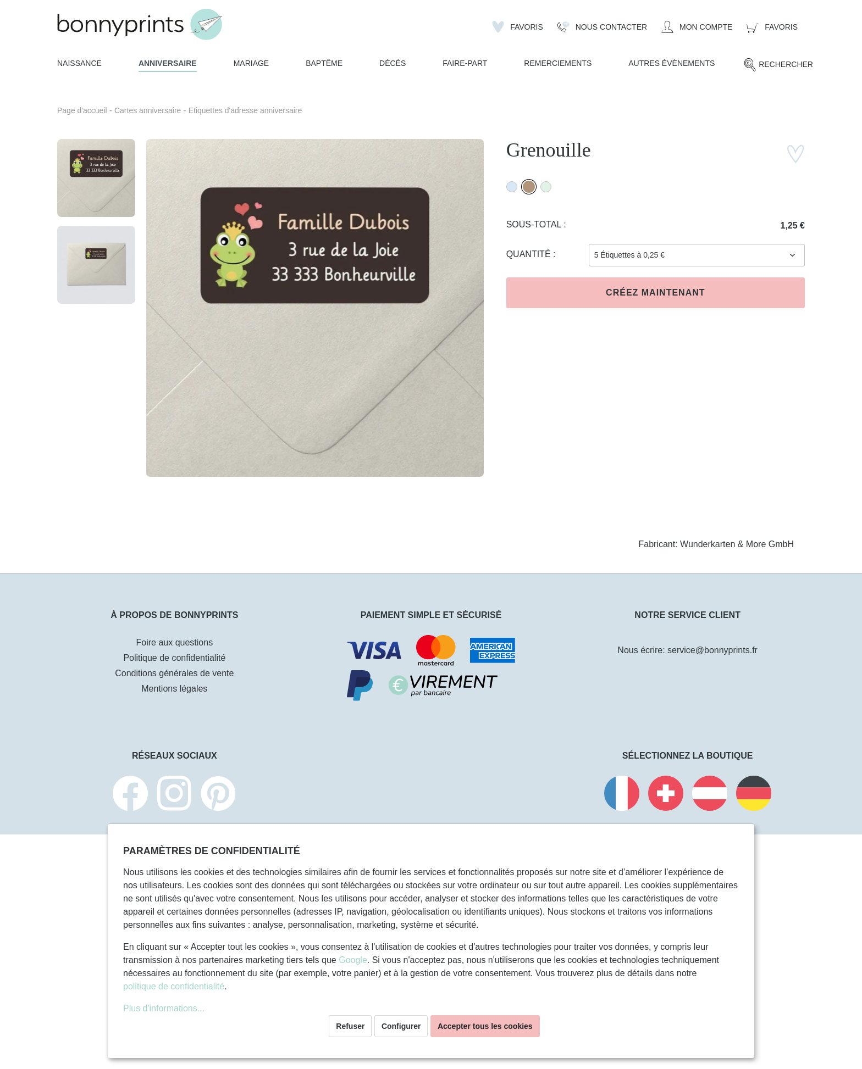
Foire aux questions (174, 642)
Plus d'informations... (164, 1008)
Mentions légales (174, 688)
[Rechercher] (778, 64)
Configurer (401, 1026)
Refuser (350, 1026)
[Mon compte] (696, 27)
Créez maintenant (655, 292)
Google (353, 960)
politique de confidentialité (173, 986)
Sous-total (535, 224)
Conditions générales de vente (174, 673)
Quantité (529, 254)
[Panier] (772, 27)
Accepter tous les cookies (485, 1026)
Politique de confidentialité (174, 657)
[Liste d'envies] (517, 27)
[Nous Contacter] (602, 27)
